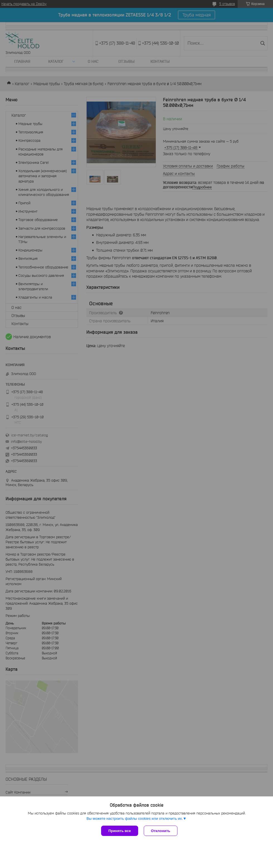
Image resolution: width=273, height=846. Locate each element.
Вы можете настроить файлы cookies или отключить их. (134, 818)
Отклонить (160, 831)
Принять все (119, 831)
